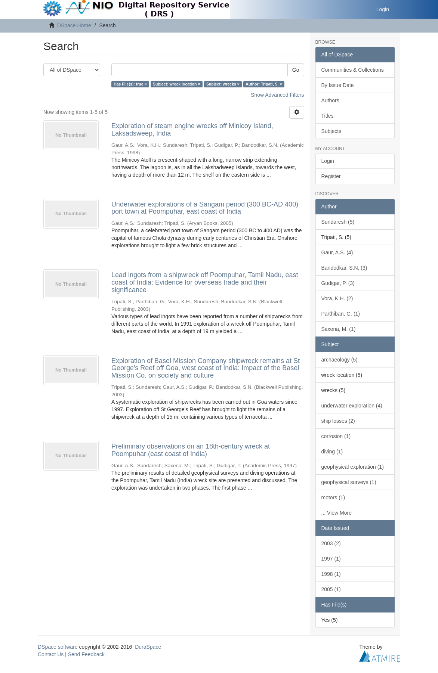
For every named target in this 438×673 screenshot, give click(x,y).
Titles (327, 116)
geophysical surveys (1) (348, 482)
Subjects (331, 131)
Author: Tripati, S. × (264, 84)
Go (295, 70)
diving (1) (332, 452)
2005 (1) (331, 589)
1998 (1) (331, 574)
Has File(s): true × (130, 84)
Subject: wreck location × (176, 84)
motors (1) (333, 497)
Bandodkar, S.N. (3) (344, 268)
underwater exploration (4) (351, 406)
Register (331, 176)
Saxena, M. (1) (338, 329)
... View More (336, 513)
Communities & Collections (352, 70)
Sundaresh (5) (338, 222)
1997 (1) (331, 559)
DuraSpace (148, 647)
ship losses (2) (338, 421)
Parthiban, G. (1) (340, 314)
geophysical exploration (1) (352, 467)
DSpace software (58, 647)
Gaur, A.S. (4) (337, 252)
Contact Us (51, 654)
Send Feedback (86, 654)
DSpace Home (74, 25)
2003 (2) (331, 543)
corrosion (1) (336, 436)
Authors (330, 100)
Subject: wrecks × (223, 84)
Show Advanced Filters (277, 95)
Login (327, 161)
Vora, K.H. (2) (337, 298)
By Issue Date (337, 85)
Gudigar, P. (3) (338, 283)
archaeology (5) (339, 360)
